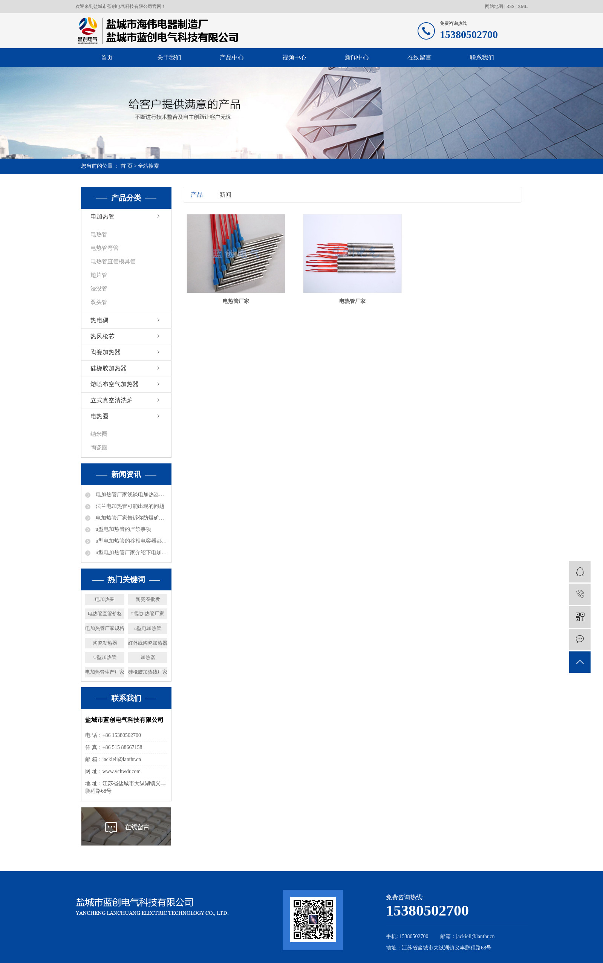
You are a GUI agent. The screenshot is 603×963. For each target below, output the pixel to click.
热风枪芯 (102, 336)
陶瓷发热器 (105, 643)
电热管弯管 (104, 248)
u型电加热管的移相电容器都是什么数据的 (130, 541)
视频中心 (294, 57)
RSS (510, 6)
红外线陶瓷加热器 (147, 643)
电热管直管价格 (105, 613)
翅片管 (98, 275)
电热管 (98, 234)
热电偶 (99, 320)
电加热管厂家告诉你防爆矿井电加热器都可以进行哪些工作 (130, 518)
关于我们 (169, 57)
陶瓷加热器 (105, 352)
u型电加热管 (147, 628)
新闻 (225, 194)
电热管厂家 (236, 301)
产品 (197, 194)
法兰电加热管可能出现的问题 (129, 506)
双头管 (98, 302)
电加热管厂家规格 (104, 628)
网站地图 (494, 6)
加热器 (148, 657)
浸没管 (98, 289)
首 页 (127, 166)
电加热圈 (105, 599)
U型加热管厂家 (147, 613)
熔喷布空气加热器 (114, 384)
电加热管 (102, 216)
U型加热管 (104, 657)
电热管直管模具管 (113, 261)
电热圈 (99, 416)
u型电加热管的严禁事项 (122, 529)
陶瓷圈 (98, 448)
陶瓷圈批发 (148, 599)
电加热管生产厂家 (104, 672)
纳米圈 (98, 434)
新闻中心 (357, 57)
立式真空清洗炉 (111, 400)
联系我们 (482, 57)
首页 (107, 57)
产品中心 (232, 57)
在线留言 (419, 57)
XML (522, 6)
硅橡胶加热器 (108, 368)
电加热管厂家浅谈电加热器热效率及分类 (130, 494)
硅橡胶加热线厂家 (147, 672)
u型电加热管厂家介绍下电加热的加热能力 (130, 552)
